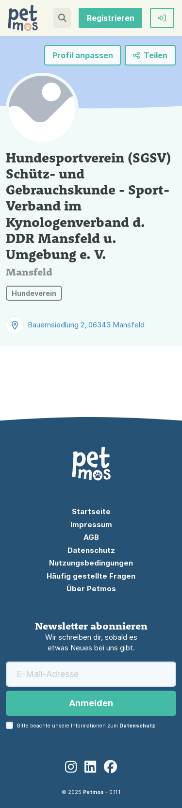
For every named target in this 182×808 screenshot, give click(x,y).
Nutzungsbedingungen (91, 562)
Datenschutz (91, 550)
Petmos (93, 792)
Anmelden (91, 703)
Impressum (91, 524)
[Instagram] (71, 767)
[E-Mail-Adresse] (91, 674)
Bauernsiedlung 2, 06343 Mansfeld (86, 324)
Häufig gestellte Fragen (91, 576)
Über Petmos (91, 588)
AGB (91, 537)
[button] (62, 18)
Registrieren (110, 18)
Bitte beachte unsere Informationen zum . (87, 726)
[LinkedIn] (90, 767)
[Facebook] (110, 767)
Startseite (91, 511)
